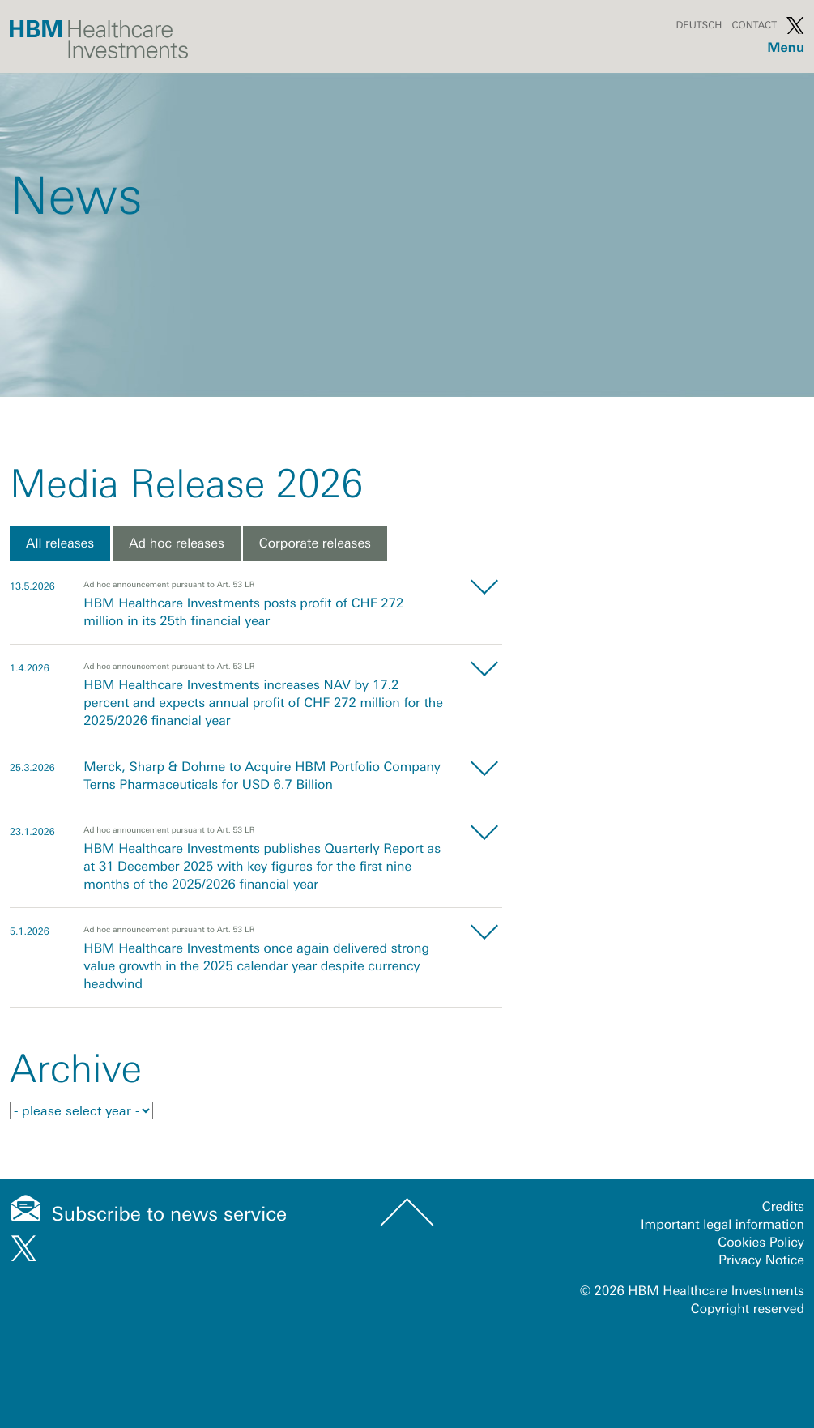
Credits (783, 1207)
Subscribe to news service (170, 1215)
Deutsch (698, 25)
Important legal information (722, 1224)
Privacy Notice (761, 1260)
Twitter (795, 25)
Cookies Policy (761, 1242)
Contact (754, 25)
